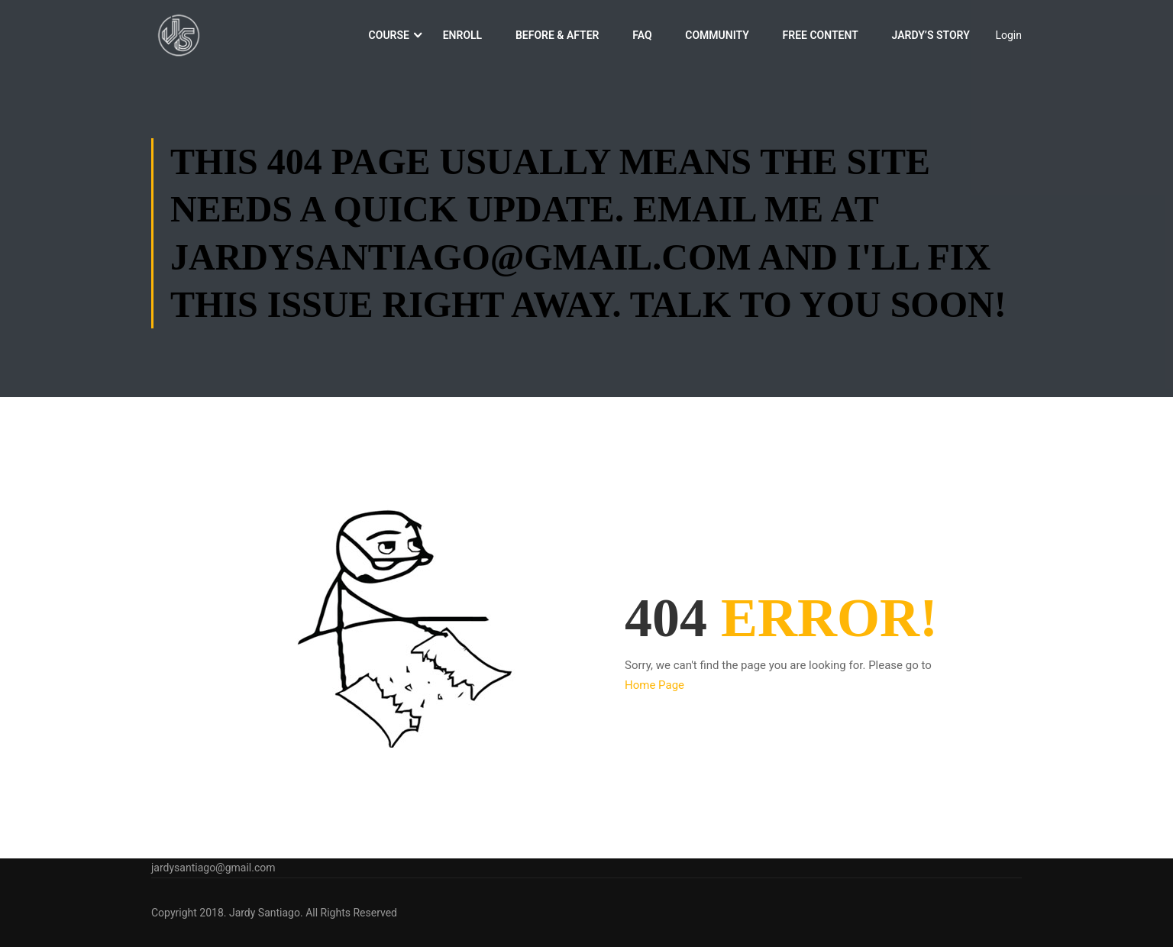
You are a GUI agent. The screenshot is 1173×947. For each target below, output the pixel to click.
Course (389, 37)
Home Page (654, 688)
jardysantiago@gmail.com (213, 867)
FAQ (641, 37)
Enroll (462, 37)
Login (1008, 37)
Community (717, 37)
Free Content (820, 37)
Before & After (557, 37)
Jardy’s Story (930, 37)
